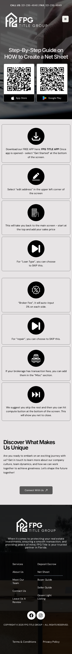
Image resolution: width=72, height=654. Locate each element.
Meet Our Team (18, 581)
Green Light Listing (45, 597)
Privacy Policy (51, 641)
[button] (36, 492)
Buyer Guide (45, 579)
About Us (18, 572)
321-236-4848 (29, 5)
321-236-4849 (53, 5)
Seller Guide (45, 587)
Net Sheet (44, 572)
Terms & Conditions (24, 641)
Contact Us (19, 591)
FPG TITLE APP (50, 149)
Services (18, 564)
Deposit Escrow (47, 564)
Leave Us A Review (19, 600)
